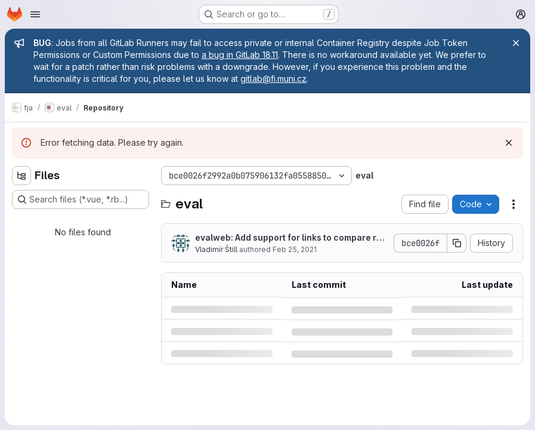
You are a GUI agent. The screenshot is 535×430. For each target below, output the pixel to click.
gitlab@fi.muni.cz (273, 78)
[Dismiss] (509, 143)
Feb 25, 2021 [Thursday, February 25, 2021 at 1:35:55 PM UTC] (295, 249)
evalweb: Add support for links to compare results (290, 238)
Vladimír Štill (216, 249)
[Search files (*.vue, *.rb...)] (80, 199)
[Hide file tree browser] (21, 175)
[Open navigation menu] (35, 14)
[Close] (516, 43)
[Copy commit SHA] (456, 243)
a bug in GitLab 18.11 (240, 55)
